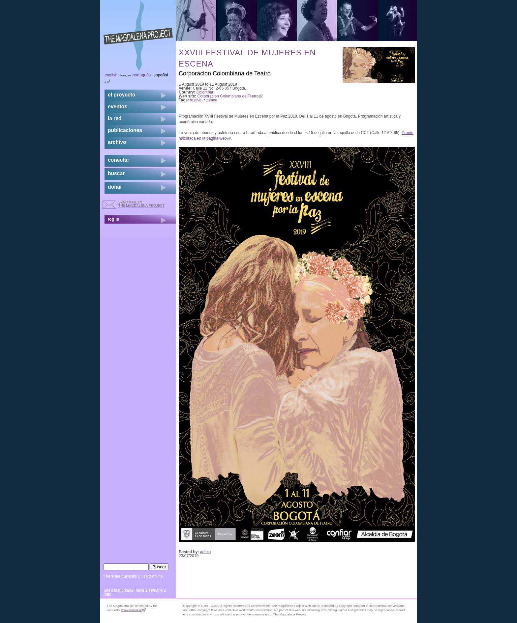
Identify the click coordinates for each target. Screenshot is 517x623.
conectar (118, 160)
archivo (117, 142)
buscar (116, 173)
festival (196, 100)
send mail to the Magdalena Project (141, 204)
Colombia (204, 92)
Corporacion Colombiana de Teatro (230, 96)
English (111, 75)
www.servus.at (133, 610)
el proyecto (121, 94)
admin (205, 552)
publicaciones (125, 130)
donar (115, 187)
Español (161, 75)
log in (113, 219)
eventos (117, 106)
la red (115, 118)
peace (211, 100)
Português (142, 75)
